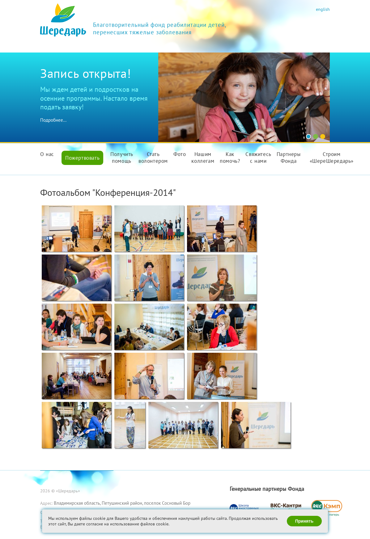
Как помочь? (230, 157)
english (323, 9)
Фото (179, 154)
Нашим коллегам (202, 157)
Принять (304, 521)
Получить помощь (121, 157)
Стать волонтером (153, 157)
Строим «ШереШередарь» (332, 157)
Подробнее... (53, 120)
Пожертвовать (82, 157)
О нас (47, 154)
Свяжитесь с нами (258, 157)
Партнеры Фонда (289, 157)
